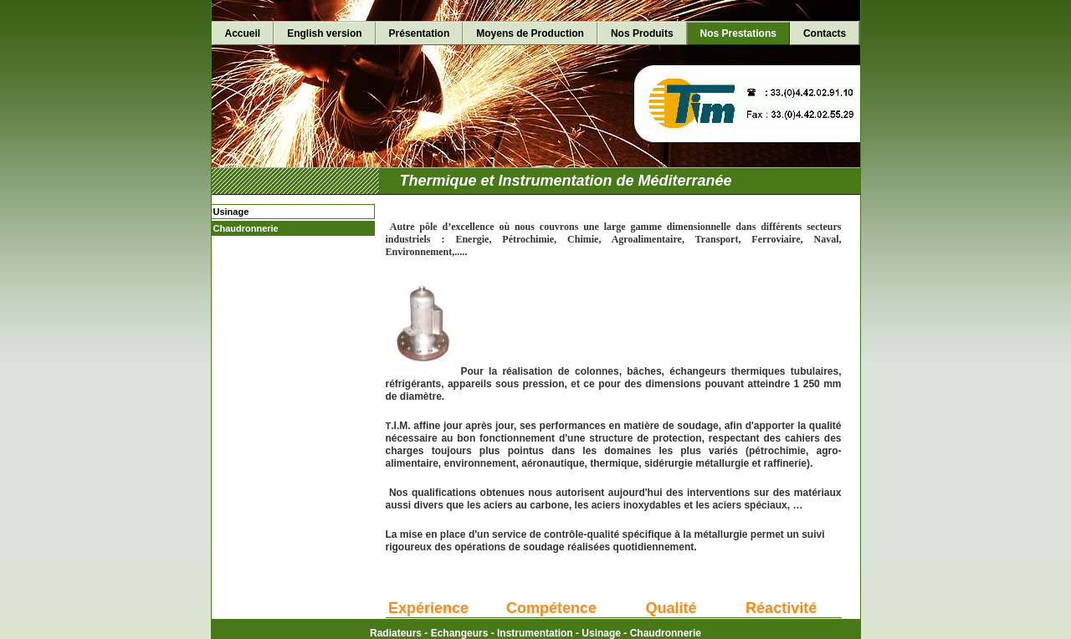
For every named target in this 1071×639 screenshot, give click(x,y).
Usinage (231, 212)
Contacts (824, 33)
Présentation (419, 33)
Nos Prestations (738, 33)
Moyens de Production (530, 33)
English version (324, 33)
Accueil (243, 33)
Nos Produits (642, 33)
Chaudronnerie (246, 228)
